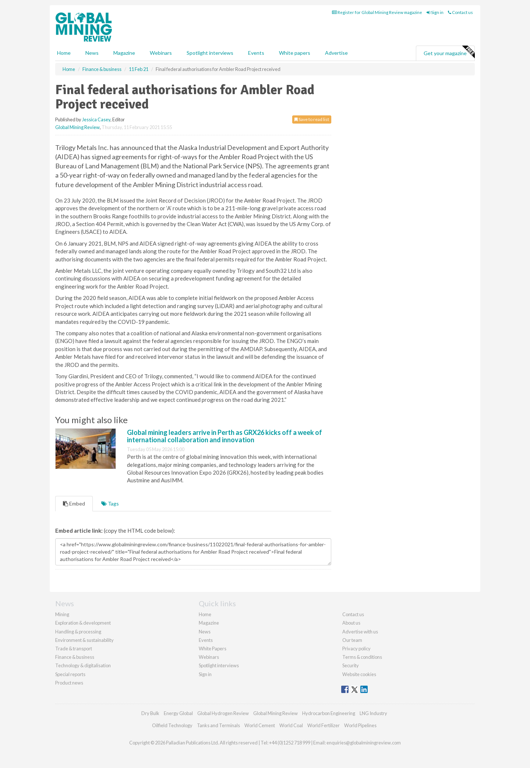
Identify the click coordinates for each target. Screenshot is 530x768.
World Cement (259, 725)
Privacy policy (356, 648)
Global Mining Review (77, 127)
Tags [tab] (110, 503)
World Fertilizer (323, 725)
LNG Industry (373, 713)
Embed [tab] (74, 503)
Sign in (435, 12)
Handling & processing (78, 632)
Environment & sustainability (84, 640)
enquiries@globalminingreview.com (363, 743)
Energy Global (178, 713)
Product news (69, 683)
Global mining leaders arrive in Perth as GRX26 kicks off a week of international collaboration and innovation (224, 436)
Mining (62, 614)
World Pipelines (360, 725)
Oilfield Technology (172, 725)
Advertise (336, 53)
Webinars (161, 53)
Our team (352, 640)
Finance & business (74, 657)
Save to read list (311, 119)
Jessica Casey (96, 119)
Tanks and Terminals (218, 725)
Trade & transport (73, 648)
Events (256, 53)
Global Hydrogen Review (223, 713)
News (205, 632)
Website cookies (359, 674)
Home (64, 53)
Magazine (124, 53)
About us (351, 623)
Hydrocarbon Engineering (328, 713)
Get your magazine (449, 52)
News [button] (92, 53)
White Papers (212, 648)
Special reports (70, 674)
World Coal (291, 725)
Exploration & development (83, 623)
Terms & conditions (362, 657)
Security (350, 665)
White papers (294, 53)
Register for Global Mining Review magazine (377, 12)
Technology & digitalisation (83, 665)
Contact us (460, 12)
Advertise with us (360, 632)
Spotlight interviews (210, 53)
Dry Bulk (150, 713)
